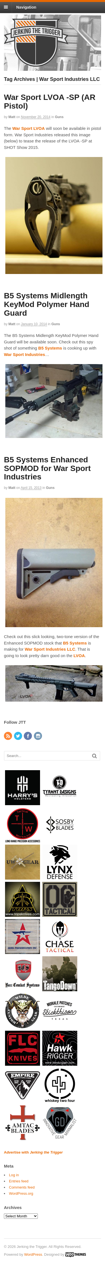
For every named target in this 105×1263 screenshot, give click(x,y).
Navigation (26, 7)
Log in (14, 1175)
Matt (11, 117)
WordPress (33, 1254)
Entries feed (18, 1181)
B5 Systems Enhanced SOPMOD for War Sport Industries (47, 468)
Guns (59, 117)
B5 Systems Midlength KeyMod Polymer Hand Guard (46, 304)
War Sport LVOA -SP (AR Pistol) (49, 101)
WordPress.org (21, 1193)
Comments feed (22, 1187)
